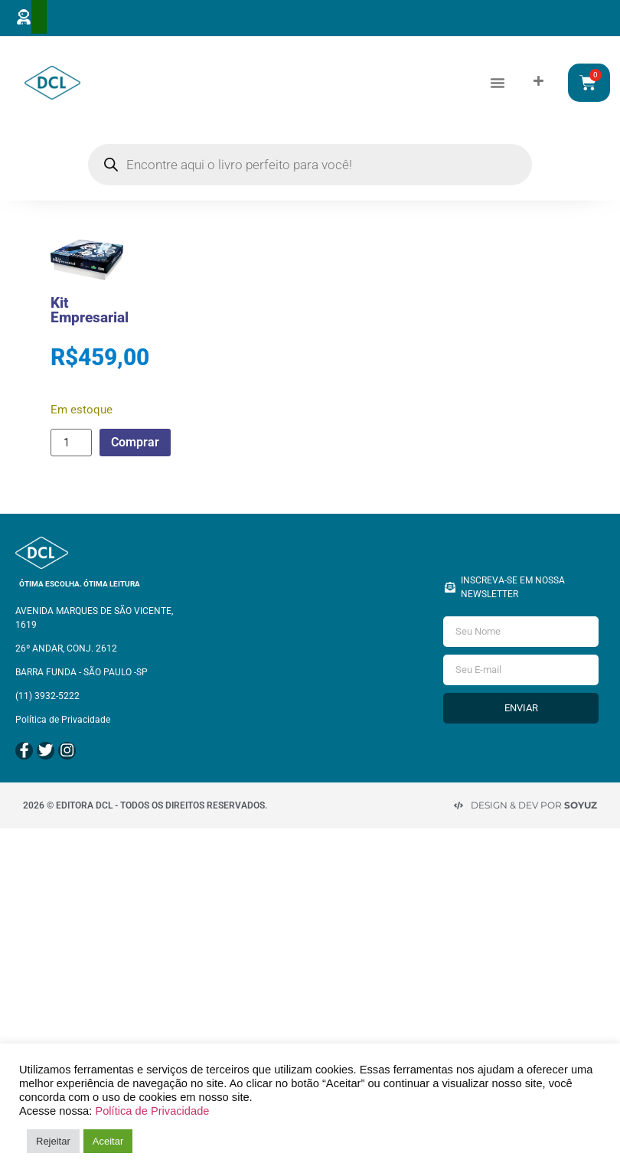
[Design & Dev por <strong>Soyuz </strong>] (458, 802)
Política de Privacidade (152, 1111)
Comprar (136, 441)
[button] (497, 81)
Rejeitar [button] (53, 1141)
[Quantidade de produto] (71, 442)
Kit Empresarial (90, 309)
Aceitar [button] (108, 1141)
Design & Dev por (534, 802)
